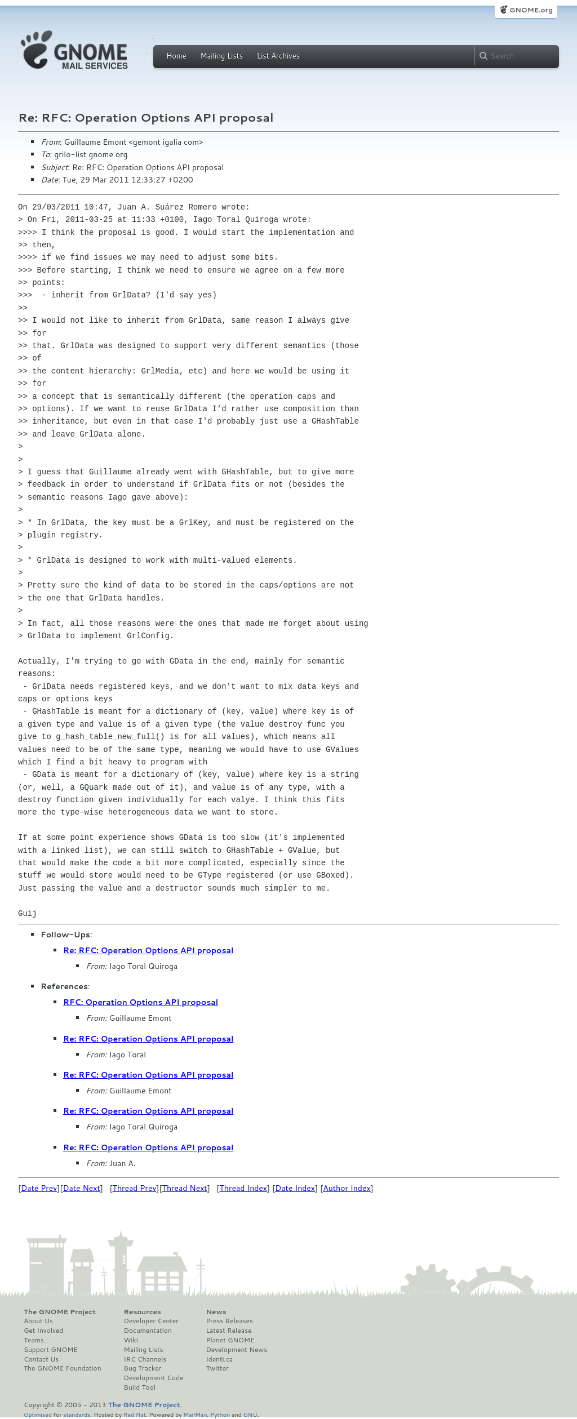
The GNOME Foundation (62, 1368)
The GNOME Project (60, 1311)
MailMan (195, 1414)
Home (176, 56)
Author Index (346, 1188)
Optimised (38, 1414)
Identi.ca (219, 1359)
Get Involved (43, 1330)
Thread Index (244, 1188)
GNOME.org (531, 10)
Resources (142, 1311)
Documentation (148, 1330)
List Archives (278, 56)
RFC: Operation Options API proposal (140, 1002)
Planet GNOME (230, 1340)
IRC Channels (145, 1359)
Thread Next (184, 1188)
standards (76, 1414)
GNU (250, 1414)
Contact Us (41, 1359)
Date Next (81, 1188)
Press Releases (229, 1320)
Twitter (217, 1368)
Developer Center (151, 1320)
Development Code (154, 1377)
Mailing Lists (221, 56)
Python (220, 1414)
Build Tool (140, 1387)
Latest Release (228, 1330)
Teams (34, 1340)
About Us (38, 1320)
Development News (236, 1349)
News (216, 1311)
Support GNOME (51, 1349)
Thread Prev (135, 1188)
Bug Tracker (143, 1368)
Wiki (131, 1340)
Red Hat (134, 1414)
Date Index (295, 1188)
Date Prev (39, 1188)
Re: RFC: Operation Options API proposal (148, 950)
